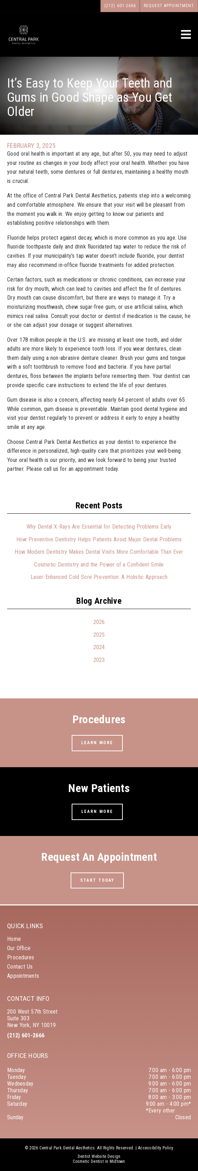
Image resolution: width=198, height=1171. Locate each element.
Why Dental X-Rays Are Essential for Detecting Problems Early (99, 526)
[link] (23, 43)
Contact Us (20, 966)
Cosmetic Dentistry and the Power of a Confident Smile (99, 564)
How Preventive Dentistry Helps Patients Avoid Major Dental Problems (99, 539)
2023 (99, 660)
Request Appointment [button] (169, 5)
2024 (99, 647)
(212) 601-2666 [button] (120, 5)
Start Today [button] (97, 880)
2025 (99, 634)
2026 (99, 622)
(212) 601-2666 (25, 1035)
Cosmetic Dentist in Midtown (99, 1161)
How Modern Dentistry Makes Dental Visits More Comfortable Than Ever (99, 551)
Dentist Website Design (99, 1156)
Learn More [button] (97, 742)
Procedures (20, 957)
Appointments (23, 975)
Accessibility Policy (156, 1147)
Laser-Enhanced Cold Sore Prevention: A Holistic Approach (99, 577)
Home (14, 939)
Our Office (19, 948)
